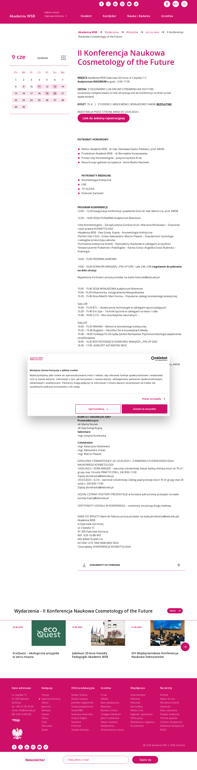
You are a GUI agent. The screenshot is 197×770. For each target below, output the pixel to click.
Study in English (79, 718)
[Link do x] (108, 4)
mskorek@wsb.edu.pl (147, 277)
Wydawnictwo (108, 725)
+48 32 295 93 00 (24, 706)
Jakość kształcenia (110, 718)
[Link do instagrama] (122, 4)
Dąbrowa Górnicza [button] (56, 16)
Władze (104, 698)
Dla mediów (136, 706)
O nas (104, 694)
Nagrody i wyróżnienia (141, 714)
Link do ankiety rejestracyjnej (103, 118)
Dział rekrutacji (137, 694)
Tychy (44, 721)
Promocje (76, 725)
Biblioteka (106, 706)
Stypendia (165, 706)
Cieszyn (45, 694)
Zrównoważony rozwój (112, 729)
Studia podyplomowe (82, 706)
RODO (163, 729)
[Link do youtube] (129, 4)
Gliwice (45, 702)
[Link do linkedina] (115, 4)
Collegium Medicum (111, 714)
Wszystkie (136, 32)
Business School (109, 710)
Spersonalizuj (98, 408)
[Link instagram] (33, 747)
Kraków (45, 714)
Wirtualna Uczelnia (169, 702)
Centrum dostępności (171, 721)
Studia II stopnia (79, 698)
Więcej (175, 610)
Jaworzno (46, 706)
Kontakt (164, 694)
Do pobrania (136, 725)
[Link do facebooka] (101, 4)
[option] (39, 639)
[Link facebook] (14, 747)
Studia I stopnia (79, 694)
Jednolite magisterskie (82, 702)
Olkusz (45, 718)
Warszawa (47, 725)
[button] (167, 4)
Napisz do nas (167, 698)
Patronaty (135, 702)
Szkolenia (76, 721)
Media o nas (136, 710)
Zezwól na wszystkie (144, 408)
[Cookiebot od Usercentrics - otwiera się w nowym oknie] (153, 358)
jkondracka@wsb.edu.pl (164, 516)
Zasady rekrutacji (80, 729)
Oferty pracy (136, 718)
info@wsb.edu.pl (26, 710)
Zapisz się (145, 759)
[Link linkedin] (26, 747)
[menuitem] (86, 16)
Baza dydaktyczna (110, 702)
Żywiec (45, 729)
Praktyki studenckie (170, 714)
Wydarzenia (115, 32)
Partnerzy (135, 698)
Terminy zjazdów (168, 718)
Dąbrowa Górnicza (51, 698)
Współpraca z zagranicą (142, 721)
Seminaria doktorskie (82, 714)
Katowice (46, 710)
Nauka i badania (109, 721)
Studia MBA (77, 710)
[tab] (131, 565)
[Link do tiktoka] (136, 4)
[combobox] (176, 4)
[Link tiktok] (45, 747)
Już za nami (156, 32)
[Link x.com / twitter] (20, 747)
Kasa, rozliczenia (168, 710)
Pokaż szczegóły (151, 398)
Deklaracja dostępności (172, 725)
